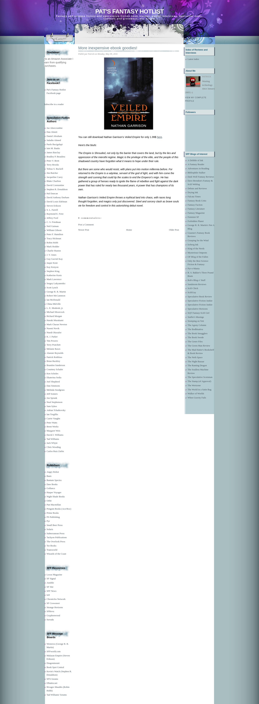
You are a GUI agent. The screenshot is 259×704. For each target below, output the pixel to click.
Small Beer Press (55, 525)
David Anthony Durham (58, 197)
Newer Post (83, 229)
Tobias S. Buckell (55, 168)
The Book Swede (196, 337)
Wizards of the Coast (56, 553)
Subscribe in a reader (54, 104)
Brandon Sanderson (56, 365)
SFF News (51, 591)
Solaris (50, 529)
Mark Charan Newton (57, 324)
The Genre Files (195, 341)
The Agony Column (197, 325)
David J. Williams (55, 434)
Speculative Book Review (200, 296)
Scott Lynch (52, 287)
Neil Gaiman (53, 226)
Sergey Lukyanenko (56, 283)
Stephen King (53, 271)
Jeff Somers (52, 393)
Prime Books (53, 513)
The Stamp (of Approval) (199, 381)
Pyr (48, 521)
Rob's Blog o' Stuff (196, 280)
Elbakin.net (52, 683)
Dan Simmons (53, 385)
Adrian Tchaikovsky (56, 410)
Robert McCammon (56, 295)
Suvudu (50, 619)
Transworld (52, 549)
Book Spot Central (55, 667)
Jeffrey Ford (52, 218)
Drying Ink (193, 192)
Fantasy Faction (195, 204)
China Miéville (54, 304)
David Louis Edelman (57, 201)
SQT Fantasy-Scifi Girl (198, 313)
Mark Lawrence (54, 279)
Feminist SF (193, 217)
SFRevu (50, 611)
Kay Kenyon (52, 267)
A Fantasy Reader (196, 164)
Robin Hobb (52, 242)
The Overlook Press (56, 541)
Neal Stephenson (54, 402)
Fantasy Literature (196, 208)
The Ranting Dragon (197, 365)
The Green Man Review (199, 345)
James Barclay (53, 152)
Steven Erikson (54, 205)
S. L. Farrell (52, 209)
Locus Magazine (54, 574)
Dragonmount (53, 663)
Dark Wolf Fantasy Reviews (201, 176)
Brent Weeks (52, 426)
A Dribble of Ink (195, 160)
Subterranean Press (55, 533)
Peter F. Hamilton (55, 234)
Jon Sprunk (52, 398)
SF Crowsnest (53, 603)
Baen (49, 476)
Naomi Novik (53, 328)
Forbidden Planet (196, 221)
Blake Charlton (54, 181)
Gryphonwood (53, 615)
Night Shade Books (56, 496)
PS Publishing (53, 517)
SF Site (50, 586)
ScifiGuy (192, 292)
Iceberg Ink (193, 244)
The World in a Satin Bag (199, 389)
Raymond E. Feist (55, 213)
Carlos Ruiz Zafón (55, 451)
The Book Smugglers (198, 333)
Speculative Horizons (198, 308)
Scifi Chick (193, 288)
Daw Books (52, 484)
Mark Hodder (53, 246)
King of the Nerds (196, 248)
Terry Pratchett (53, 344)
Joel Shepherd (53, 381)
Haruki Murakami (55, 320)
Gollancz (51, 488)
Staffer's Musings (196, 317)
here (159, 137)
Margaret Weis (53, 430)
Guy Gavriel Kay (55, 259)
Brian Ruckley (53, 361)
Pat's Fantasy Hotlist (129, 11)
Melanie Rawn (53, 349)
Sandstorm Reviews (197, 284)
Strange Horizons (55, 607)
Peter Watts (52, 422)
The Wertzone (194, 385)
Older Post (174, 229)
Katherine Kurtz (54, 275)
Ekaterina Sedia (54, 377)
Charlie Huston (54, 250)
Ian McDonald (53, 299)
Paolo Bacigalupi (55, 144)
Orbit (49, 500)
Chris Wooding (54, 447)
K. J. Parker (52, 336)
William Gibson (54, 230)
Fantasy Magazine (196, 213)
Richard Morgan (54, 316)
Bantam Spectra (54, 480)
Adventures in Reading (198, 168)
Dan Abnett (52, 132)
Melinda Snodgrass (56, 390)
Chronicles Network (56, 599)
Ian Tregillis (52, 414)
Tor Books (51, 545)
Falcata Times (194, 196)
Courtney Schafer (55, 369)
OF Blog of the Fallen (198, 256)
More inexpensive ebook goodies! (107, 48)
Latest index (193, 59)
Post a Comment (86, 224)
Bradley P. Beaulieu (56, 156)
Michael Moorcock (55, 312)
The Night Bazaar (196, 361)
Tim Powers (52, 340)
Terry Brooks (53, 164)
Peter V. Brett (53, 160)
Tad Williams (53, 439)
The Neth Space (195, 357)
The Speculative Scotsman (200, 377)
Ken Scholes (52, 373)
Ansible (50, 582)
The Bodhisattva (195, 329)
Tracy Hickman (54, 238)
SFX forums (52, 679)
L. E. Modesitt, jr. (55, 308)
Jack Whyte (52, 443)
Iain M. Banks (53, 148)
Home (129, 229)
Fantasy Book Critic (197, 200)
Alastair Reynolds (55, 353)
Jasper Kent (52, 263)
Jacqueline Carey (55, 177)
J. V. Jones (51, 254)
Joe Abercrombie (54, 128)
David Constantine (55, 185)
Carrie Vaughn (53, 418)
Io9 (48, 595)
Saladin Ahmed (54, 140)
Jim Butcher (52, 173)
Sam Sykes (52, 406)
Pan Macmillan (54, 504)
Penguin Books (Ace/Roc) (59, 508)
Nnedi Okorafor (54, 332)
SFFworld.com (54, 651)
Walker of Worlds (196, 393)
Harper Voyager (54, 492)
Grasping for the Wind (198, 240)
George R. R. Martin (56, 291)
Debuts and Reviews (197, 188)
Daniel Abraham (54, 136)
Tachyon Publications (57, 537)
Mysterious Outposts (197, 252)
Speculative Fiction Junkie (200, 300)
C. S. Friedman (54, 222)
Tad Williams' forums (57, 694)
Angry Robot (53, 472)
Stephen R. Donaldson (57, 189)
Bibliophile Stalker (196, 172)
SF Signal (51, 578)
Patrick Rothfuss (54, 357)
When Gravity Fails (197, 397)
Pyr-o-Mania (193, 268)
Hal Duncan (52, 193)
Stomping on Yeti (196, 321)
